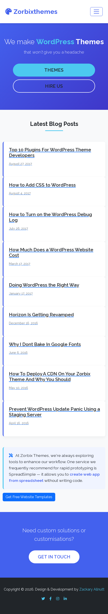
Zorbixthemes (31, 11)
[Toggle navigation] (96, 11)
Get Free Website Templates (29, 497)
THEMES (53, 70)
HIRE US (54, 86)
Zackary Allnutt (91, 589)
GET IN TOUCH (54, 557)
